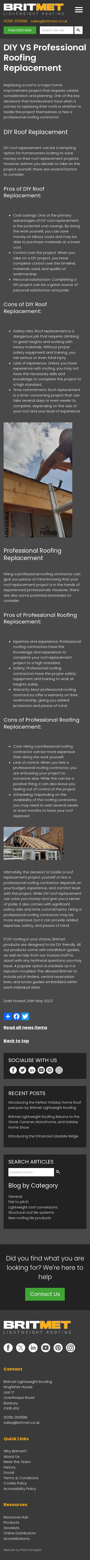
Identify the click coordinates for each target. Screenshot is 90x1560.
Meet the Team (17, 1461)
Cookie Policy (15, 1483)
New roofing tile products (29, 1218)
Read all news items (25, 1027)
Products (11, 1522)
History (10, 1467)
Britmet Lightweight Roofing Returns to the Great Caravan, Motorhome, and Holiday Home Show (43, 1122)
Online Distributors (20, 1533)
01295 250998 (15, 21)
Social (9, 1472)
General (15, 1196)
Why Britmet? (15, 1451)
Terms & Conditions (21, 1477)
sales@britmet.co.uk (49, 21)
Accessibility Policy (20, 1488)
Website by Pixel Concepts (23, 1550)
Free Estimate (19, 30)
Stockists (11, 1527)
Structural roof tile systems (31, 1212)
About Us (12, 1456)
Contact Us (45, 1294)
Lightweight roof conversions (33, 1207)
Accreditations (17, 1538)
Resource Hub (16, 1517)
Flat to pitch (18, 1201)
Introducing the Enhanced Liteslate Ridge (43, 1136)
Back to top (16, 1041)
